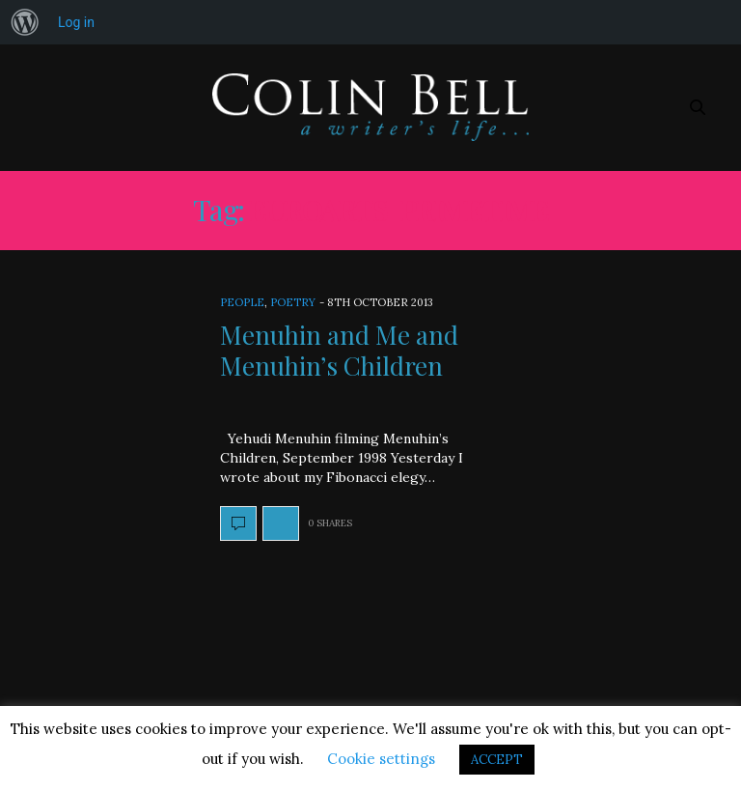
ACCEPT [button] (497, 759)
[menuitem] (25, 22)
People (242, 302)
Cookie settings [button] (381, 758)
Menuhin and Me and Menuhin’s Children (339, 349)
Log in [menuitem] (76, 22)
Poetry (293, 302)
